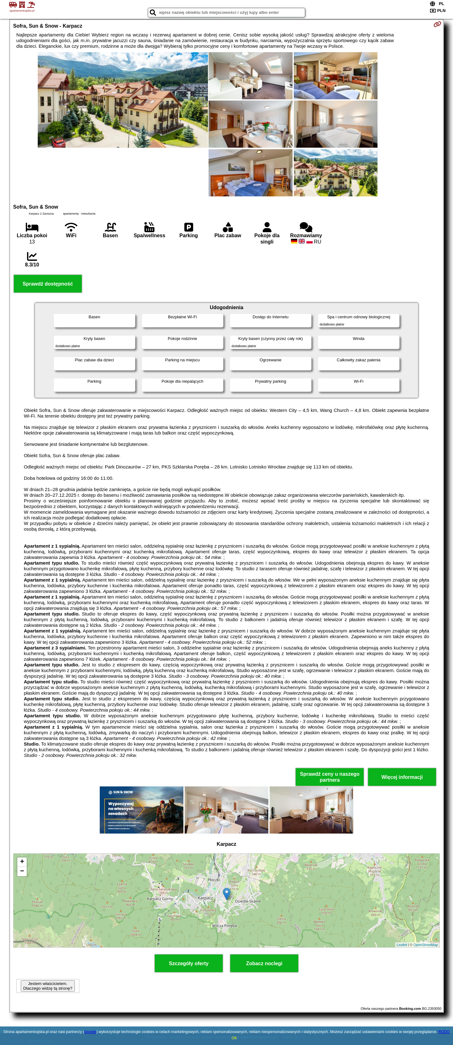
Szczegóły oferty (189, 963)
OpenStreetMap (426, 945)
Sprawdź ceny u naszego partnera (329, 777)
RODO (444, 1032)
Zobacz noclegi (264, 963)
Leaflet (402, 945)
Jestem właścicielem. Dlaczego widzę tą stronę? (47, 986)
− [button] (22, 871)
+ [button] (22, 862)
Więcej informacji (401, 777)
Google (90, 1032)
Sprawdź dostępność (48, 284)
